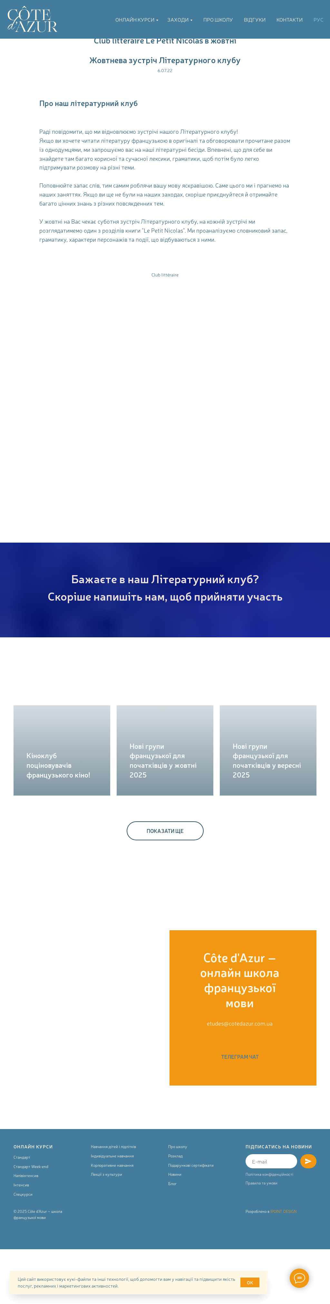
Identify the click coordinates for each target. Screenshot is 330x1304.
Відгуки (255, 19)
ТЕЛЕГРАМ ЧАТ (240, 1056)
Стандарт (22, 1211)
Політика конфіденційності (269, 1228)
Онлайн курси (134, 19)
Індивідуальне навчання (112, 1210)
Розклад (175, 1210)
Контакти (290, 19)
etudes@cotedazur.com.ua (240, 1023)
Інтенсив (21, 1239)
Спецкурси (23, 1248)
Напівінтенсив (26, 1230)
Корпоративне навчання (112, 1219)
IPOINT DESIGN (283, 1265)
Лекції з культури (106, 1228)
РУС (319, 19)
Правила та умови (261, 1237)
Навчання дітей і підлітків (113, 1201)
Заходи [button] (178, 19)
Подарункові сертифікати (191, 1219)
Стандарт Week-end (31, 1220)
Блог (172, 1238)
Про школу (218, 19)
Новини (174, 1228)
